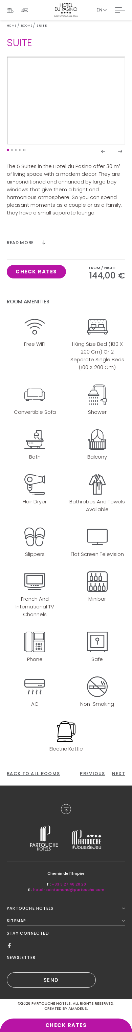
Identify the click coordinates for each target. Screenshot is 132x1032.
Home (12, 26)
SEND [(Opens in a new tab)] (51, 980)
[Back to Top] (66, 809)
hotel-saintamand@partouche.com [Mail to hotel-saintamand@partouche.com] (68, 889)
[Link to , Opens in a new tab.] (44, 838)
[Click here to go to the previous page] (92, 773)
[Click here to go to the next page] (118, 773)
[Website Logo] (66, 10)
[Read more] (26, 242)
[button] (8, 150)
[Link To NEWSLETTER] (24, 10)
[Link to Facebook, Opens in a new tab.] (9, 945)
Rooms (26, 26)
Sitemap (66, 921)
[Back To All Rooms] (33, 773)
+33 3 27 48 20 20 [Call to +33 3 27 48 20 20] (69, 884)
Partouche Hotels (66, 908)
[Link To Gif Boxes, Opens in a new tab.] (10, 10)
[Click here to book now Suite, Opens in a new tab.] (36, 271)
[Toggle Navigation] (120, 10)
